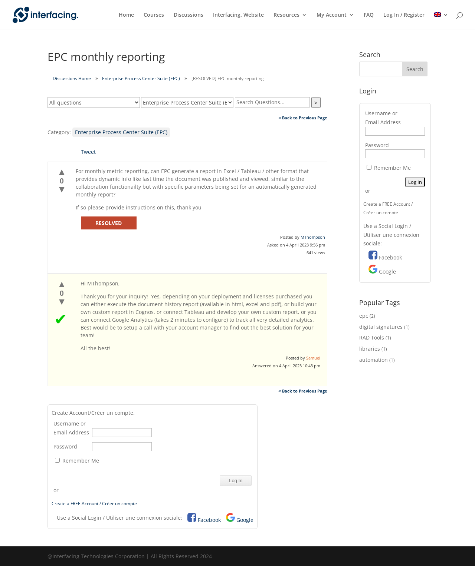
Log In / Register (404, 15)
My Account (332, 15)
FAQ (369, 15)
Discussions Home (72, 78)
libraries (369, 348)
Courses (154, 15)
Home (126, 15)
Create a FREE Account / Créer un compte (94, 503)
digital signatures (381, 326)
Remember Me (77, 460)
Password (65, 446)
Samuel (313, 358)
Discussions (188, 15)
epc (363, 315)
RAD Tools (371, 337)
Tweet (88, 151)
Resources (286, 15)
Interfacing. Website (238, 15)
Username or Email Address (71, 428)
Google (244, 519)
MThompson (313, 237)
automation (373, 359)
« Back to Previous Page (302, 117)
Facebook (209, 519)
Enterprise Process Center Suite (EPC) (141, 78)
